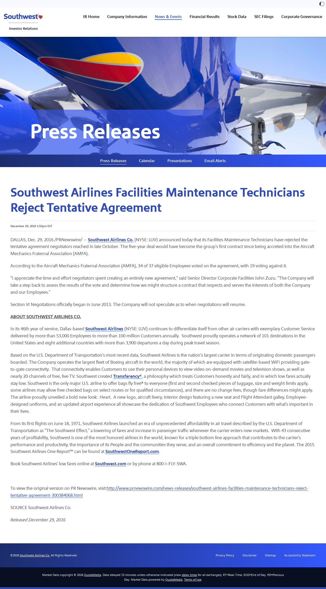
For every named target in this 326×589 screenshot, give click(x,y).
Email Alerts (215, 161)
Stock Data (236, 16)
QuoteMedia (92, 577)
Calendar (147, 161)
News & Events (168, 16)
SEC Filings (264, 16)
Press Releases (113, 161)
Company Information (127, 16)
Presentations (179, 161)
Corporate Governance (301, 16)
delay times (189, 577)
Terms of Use (192, 581)
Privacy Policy (225, 557)
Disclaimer (250, 557)
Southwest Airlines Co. (35, 557)
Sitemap (270, 557)
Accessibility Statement (300, 557)
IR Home (91, 16)
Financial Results (205, 16)
